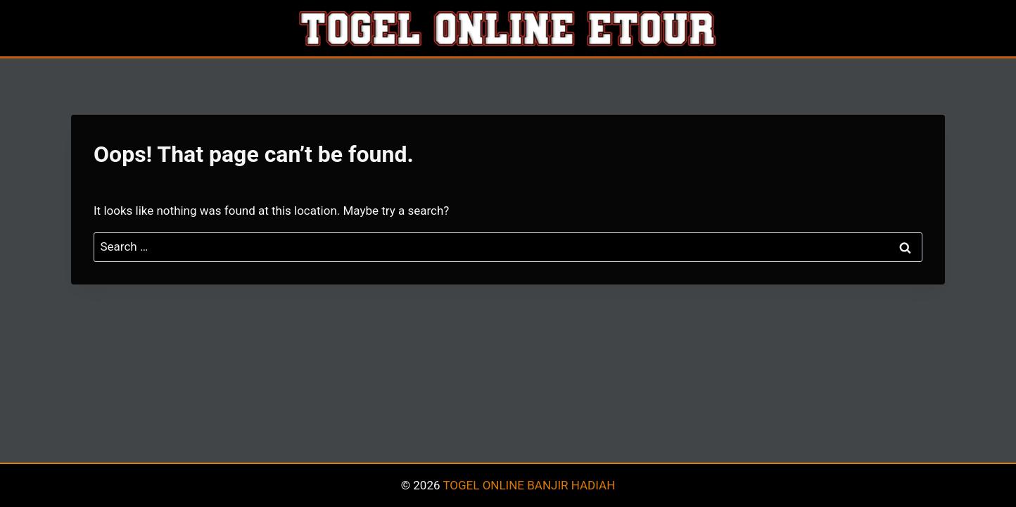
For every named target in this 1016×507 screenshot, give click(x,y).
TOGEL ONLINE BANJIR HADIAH (529, 485)
